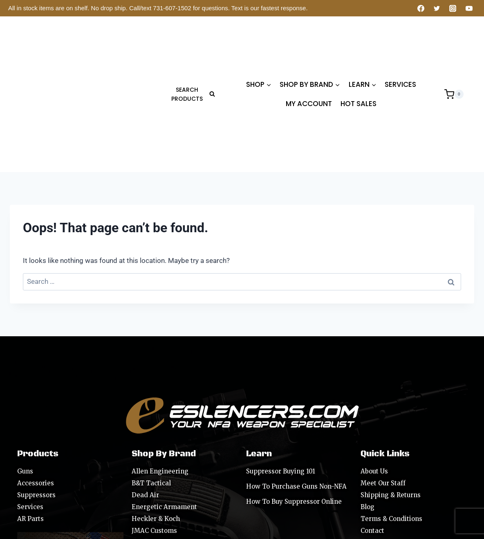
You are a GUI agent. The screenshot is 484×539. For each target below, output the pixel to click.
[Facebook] (421, 8)
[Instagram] (453, 8)
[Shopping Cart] (454, 42)
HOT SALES (358, 52)
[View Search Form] (191, 42)
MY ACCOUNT (309, 52)
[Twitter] (437, 8)
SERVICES (400, 32)
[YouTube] (469, 8)
